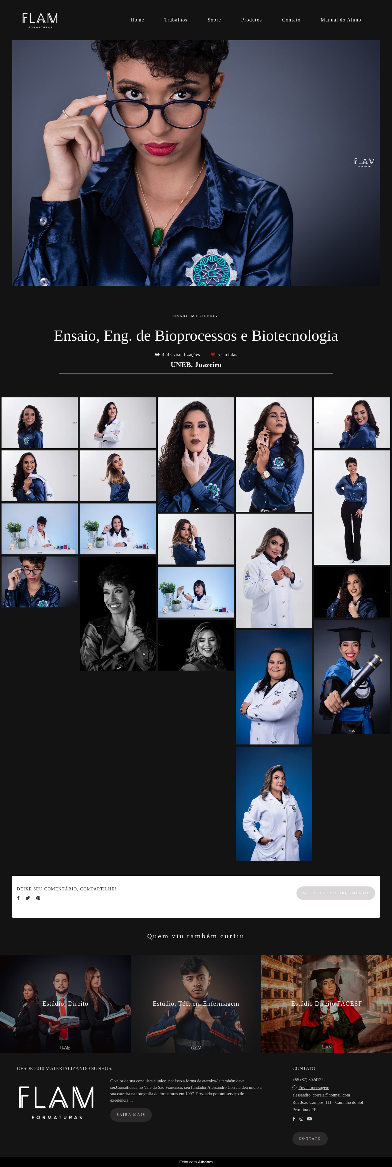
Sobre (214, 19)
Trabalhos (175, 19)
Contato (291, 19)
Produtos (251, 19)
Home (137, 19)
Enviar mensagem (314, 1088)
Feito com (196, 1162)
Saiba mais (131, 1115)
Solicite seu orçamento (336, 893)
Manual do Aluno (341, 19)
